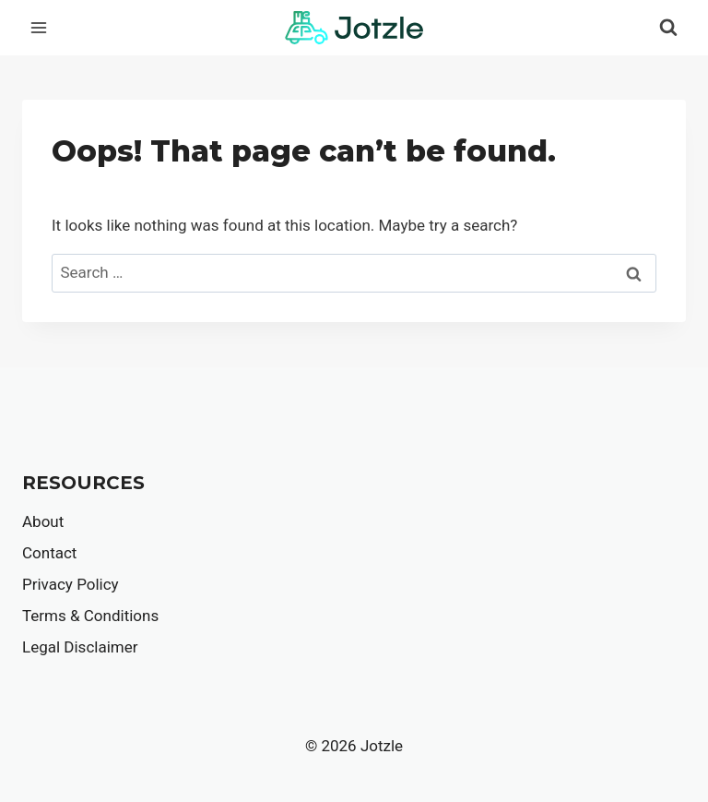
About (43, 521)
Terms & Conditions (90, 615)
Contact (49, 553)
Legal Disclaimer (79, 647)
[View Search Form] (668, 27)
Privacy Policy (70, 584)
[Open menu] (39, 27)
